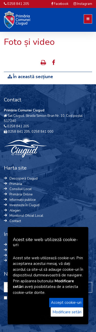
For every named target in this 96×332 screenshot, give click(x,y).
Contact (15, 221)
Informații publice (22, 200)
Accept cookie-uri (66, 302)
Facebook (59, 4)
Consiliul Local (20, 189)
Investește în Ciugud (24, 205)
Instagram (82, 4)
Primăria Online (21, 194)
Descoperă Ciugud (23, 178)
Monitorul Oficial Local (26, 215)
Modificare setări (66, 312)
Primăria (15, 184)
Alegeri (14, 210)
